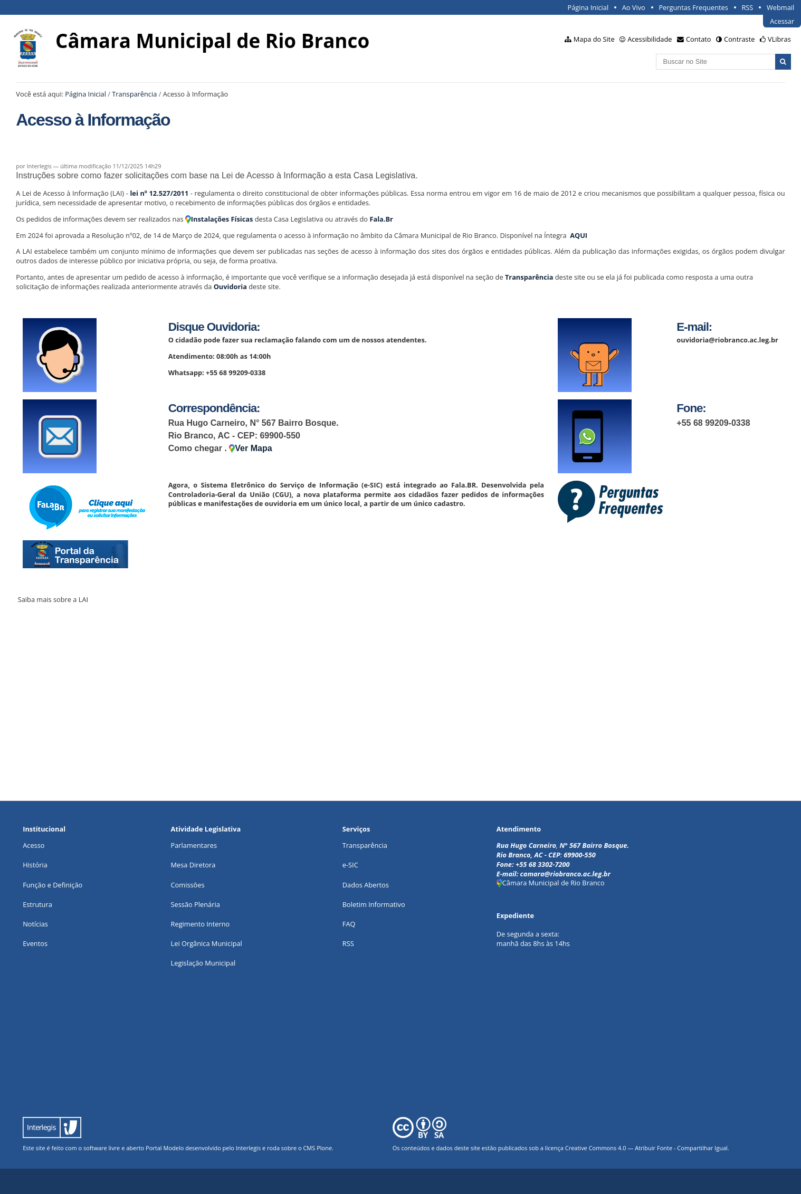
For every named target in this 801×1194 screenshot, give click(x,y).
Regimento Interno (200, 924)
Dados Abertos (365, 885)
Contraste (739, 39)
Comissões (188, 885)
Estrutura (37, 904)
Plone (324, 1148)
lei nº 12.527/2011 (159, 193)
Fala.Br (381, 219)
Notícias (35, 924)
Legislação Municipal (203, 963)
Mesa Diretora (193, 865)
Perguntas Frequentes (693, 7)
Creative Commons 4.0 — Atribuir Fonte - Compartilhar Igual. (647, 1148)
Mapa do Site (594, 39)
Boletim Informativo (373, 904)
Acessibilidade (649, 39)
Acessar (782, 21)
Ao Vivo (633, 7)
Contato (698, 39)
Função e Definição (52, 885)
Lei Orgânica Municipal (206, 943)
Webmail (780, 7)
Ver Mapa (250, 448)
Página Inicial (588, 7)
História (35, 865)
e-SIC (350, 865)
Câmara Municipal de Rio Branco (551, 882)
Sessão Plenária (195, 904)
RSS (747, 7)
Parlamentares (194, 845)
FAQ (349, 924)
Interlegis (248, 1148)
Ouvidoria (230, 286)
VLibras (779, 39)
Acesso (33, 845)
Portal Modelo (165, 1148)
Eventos (35, 943)
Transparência (134, 94)
